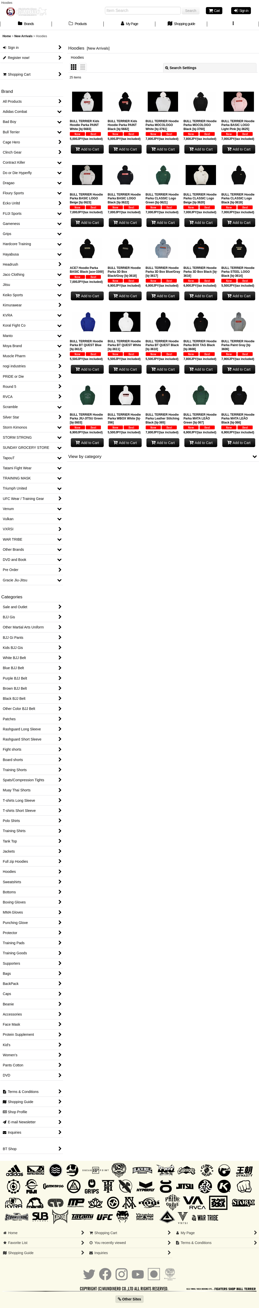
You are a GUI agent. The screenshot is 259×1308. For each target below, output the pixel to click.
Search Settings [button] (181, 68)
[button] (233, 24)
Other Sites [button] (129, 1299)
